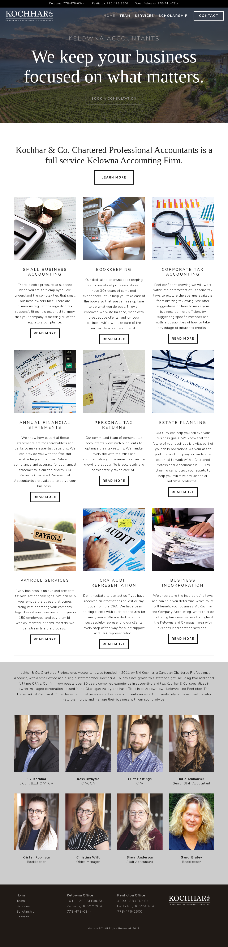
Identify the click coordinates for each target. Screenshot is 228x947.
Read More (45, 333)
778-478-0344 (74, 3)
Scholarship (173, 15)
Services (144, 15)
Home (109, 15)
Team (125, 15)
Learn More (114, 177)
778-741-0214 (168, 3)
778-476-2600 (117, 3)
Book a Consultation (114, 98)
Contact (208, 15)
